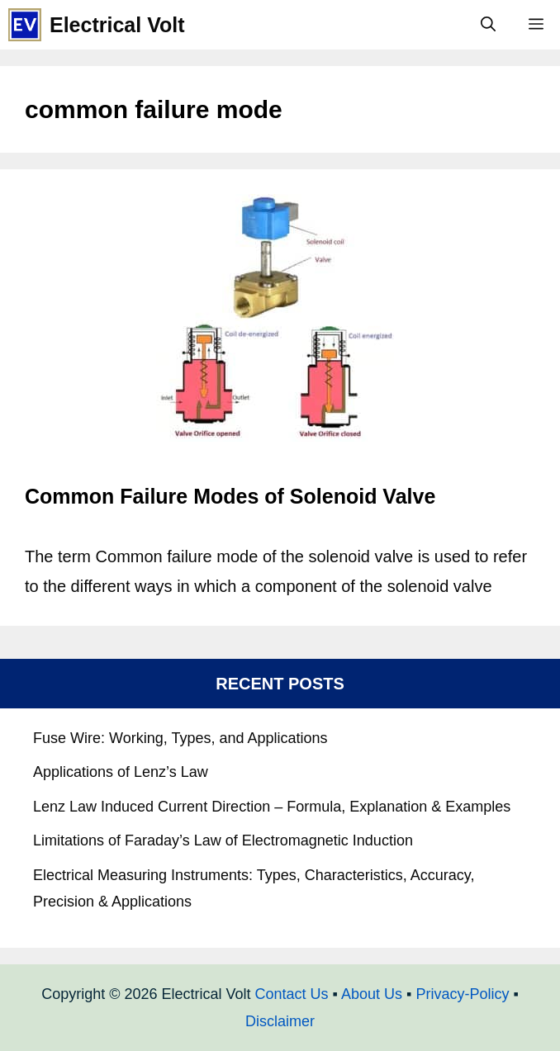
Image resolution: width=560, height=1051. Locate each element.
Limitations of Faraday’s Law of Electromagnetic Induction (223, 840)
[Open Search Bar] (488, 25)
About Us (371, 994)
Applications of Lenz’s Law (120, 772)
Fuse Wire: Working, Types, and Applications (180, 738)
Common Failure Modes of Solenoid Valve (230, 496)
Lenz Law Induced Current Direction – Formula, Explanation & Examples (271, 806)
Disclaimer (280, 1021)
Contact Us (292, 994)
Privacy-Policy (462, 994)
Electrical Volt (117, 24)
